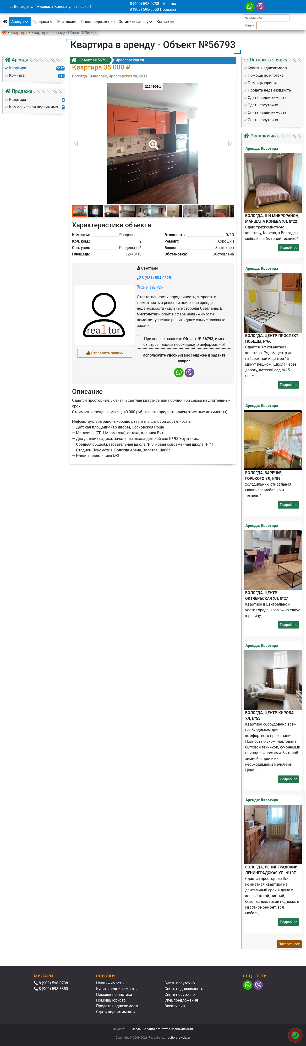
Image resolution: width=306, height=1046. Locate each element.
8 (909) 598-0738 (144, 3)
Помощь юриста (111, 1000)
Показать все (289, 944)
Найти (250, 25)
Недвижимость (110, 983)
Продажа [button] (43, 21)
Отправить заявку (104, 353)
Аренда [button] (20, 21)
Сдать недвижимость (115, 1011)
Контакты (165, 21)
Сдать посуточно (179, 983)
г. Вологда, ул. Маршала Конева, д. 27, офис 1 (51, 6)
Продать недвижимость (117, 1006)
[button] (153, 141)
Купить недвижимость (116, 988)
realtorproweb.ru (178, 1037)
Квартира (19, 32)
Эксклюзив (67, 21)
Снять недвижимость (183, 988)
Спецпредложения (98, 21)
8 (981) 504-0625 (154, 278)
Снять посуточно (179, 994)
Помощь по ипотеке (114, 994)
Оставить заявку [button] (136, 21)
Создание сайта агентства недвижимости (162, 1029)
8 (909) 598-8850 (144, 9)
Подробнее (288, 247)
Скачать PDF (150, 287)
